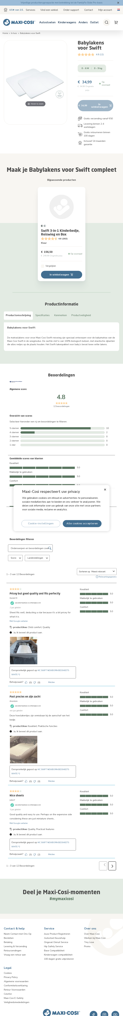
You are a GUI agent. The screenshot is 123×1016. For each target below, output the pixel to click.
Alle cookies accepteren (82, 523)
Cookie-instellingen (41, 523)
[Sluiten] (105, 489)
